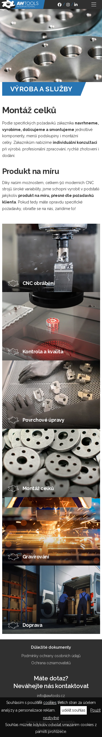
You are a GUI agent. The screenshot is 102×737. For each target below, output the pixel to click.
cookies (50, 702)
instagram (68, 5)
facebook (59, 5)
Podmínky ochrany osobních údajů (51, 656)
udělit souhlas (73, 710)
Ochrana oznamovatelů (50, 663)
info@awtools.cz (51, 696)
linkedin (76, 5)
